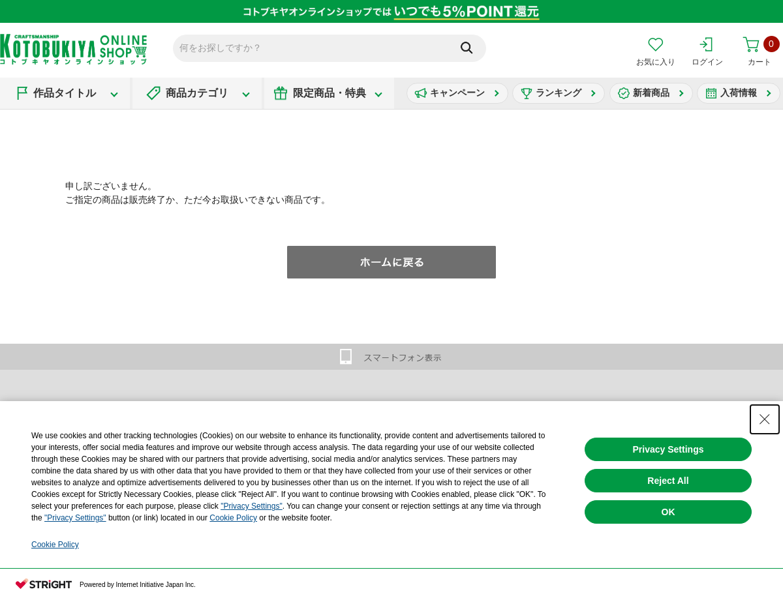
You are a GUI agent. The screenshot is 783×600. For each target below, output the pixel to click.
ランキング (558, 92)
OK (668, 512)
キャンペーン (457, 92)
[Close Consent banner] (764, 419)
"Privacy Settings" (252, 506)
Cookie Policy (233, 517)
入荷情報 (738, 92)
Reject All (667, 480)
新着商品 (651, 92)
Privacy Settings (668, 449)
